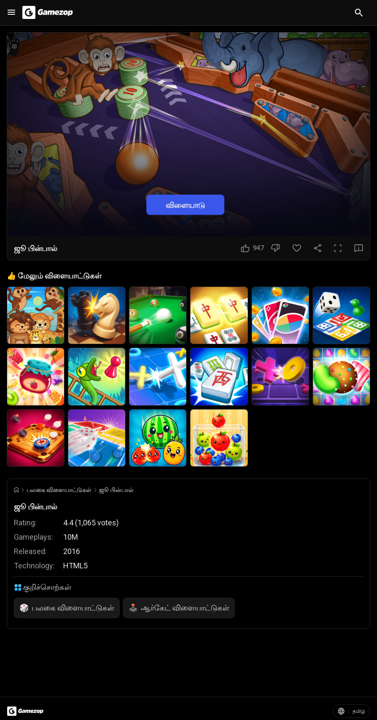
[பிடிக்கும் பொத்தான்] (252, 248)
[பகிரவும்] (318, 248)
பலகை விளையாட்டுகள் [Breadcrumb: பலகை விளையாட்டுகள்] (59, 490)
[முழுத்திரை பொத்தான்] (338, 248)
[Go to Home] (16, 489)
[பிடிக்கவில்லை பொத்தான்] (275, 248)
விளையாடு (185, 205)
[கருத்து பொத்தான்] (358, 248)
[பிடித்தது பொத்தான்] (296, 248)
